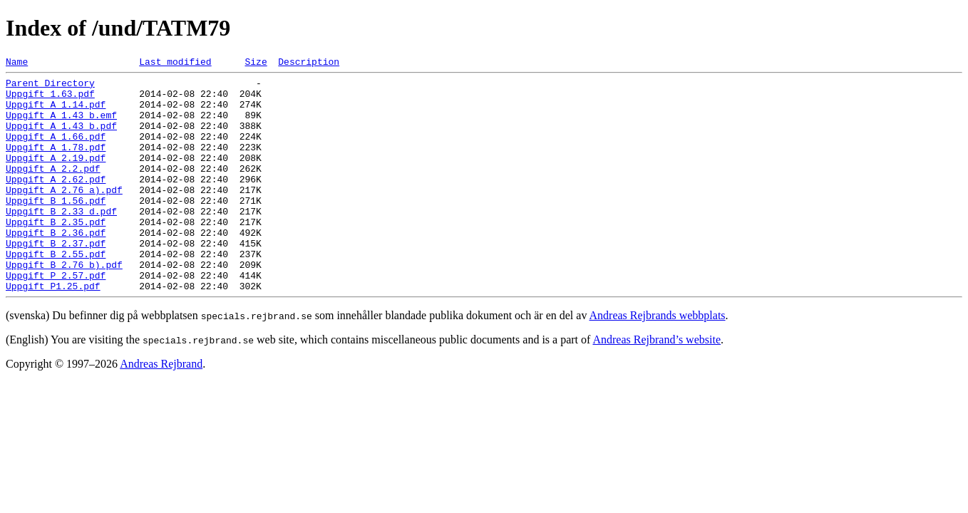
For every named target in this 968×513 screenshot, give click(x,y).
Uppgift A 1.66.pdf (55, 151)
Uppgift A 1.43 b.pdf (61, 138)
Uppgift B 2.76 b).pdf (64, 305)
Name (17, 63)
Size (255, 63)
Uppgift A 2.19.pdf (55, 176)
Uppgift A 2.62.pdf (55, 202)
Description (308, 63)
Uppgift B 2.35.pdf (55, 253)
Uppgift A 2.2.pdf (53, 189)
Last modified (175, 63)
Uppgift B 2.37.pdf (55, 279)
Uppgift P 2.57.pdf (55, 317)
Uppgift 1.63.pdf (50, 99)
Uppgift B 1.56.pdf (55, 228)
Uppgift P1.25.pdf (53, 330)
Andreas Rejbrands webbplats (657, 360)
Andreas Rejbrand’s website (656, 384)
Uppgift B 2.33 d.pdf (61, 240)
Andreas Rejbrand (161, 409)
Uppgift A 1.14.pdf (55, 112)
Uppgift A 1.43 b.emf (61, 125)
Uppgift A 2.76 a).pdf (64, 215)
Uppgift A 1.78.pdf (55, 163)
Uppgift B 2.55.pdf (55, 292)
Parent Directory (50, 87)
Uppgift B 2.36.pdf (55, 266)
